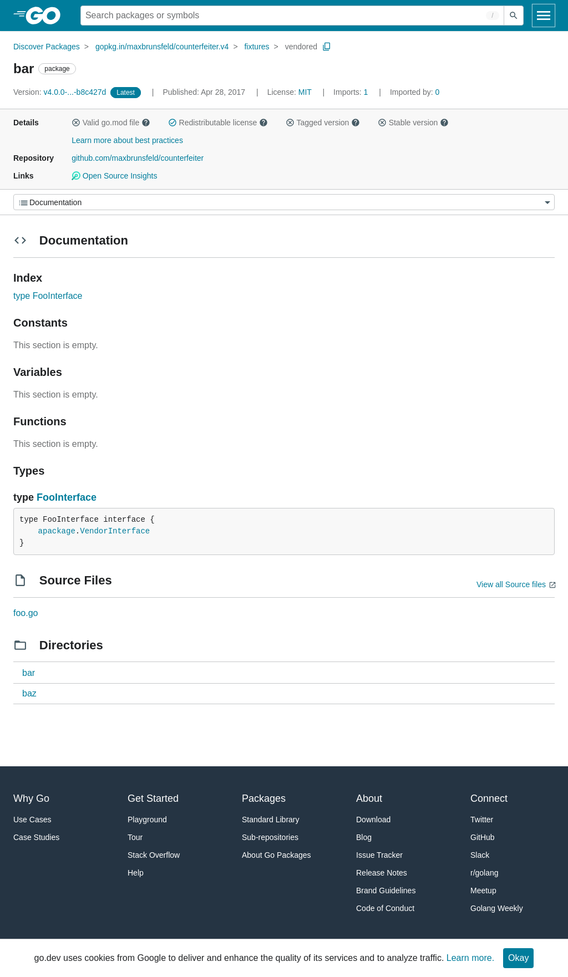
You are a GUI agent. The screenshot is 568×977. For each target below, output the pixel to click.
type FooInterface (48, 296)
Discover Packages (46, 46)
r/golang (484, 872)
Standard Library (271, 819)
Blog (364, 837)
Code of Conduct (385, 908)
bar (28, 673)
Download (373, 819)
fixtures (256, 46)
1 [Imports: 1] (351, 92)
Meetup (483, 890)
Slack (479, 855)
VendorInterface (115, 531)
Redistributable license (218, 122)
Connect (489, 798)
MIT (305, 92)
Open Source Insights (114, 175)
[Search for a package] (292, 16)
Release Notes (381, 872)
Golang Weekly (496, 908)
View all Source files (511, 584)
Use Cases (32, 819)
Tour (135, 837)
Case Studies (36, 837)
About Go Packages (276, 855)
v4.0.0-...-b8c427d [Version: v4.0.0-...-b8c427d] (60, 92)
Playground (147, 819)
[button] (76, 122)
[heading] (46, 15)
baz (29, 693)
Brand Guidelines (385, 890)
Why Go (31, 798)
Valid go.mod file (111, 122)
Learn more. (470, 958)
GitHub (482, 837)
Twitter (481, 819)
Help (136, 872)
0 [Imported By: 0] (415, 92)
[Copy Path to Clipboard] (327, 47)
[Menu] (284, 202)
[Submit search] (514, 16)
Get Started (153, 798)
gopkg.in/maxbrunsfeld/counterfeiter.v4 (162, 46)
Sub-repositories (270, 837)
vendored (301, 46)
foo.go (25, 613)
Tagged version (323, 122)
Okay (518, 958)
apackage (56, 531)
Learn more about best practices (127, 140)
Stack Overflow (154, 855)
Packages (264, 798)
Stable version (413, 122)
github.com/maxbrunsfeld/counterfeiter (138, 158)
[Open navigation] (543, 15)
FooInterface (67, 497)
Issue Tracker (379, 855)
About (369, 798)
